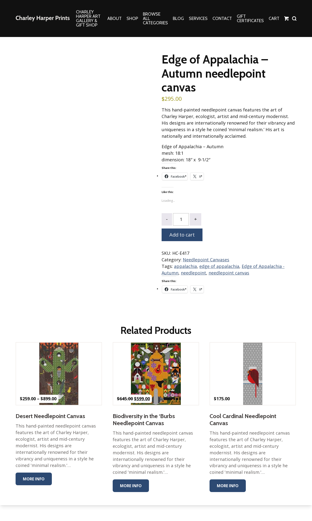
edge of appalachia (219, 266)
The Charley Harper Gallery (43, 18)
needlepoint (193, 273)
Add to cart (182, 235)
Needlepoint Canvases (206, 260)
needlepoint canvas (229, 273)
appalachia (185, 266)
